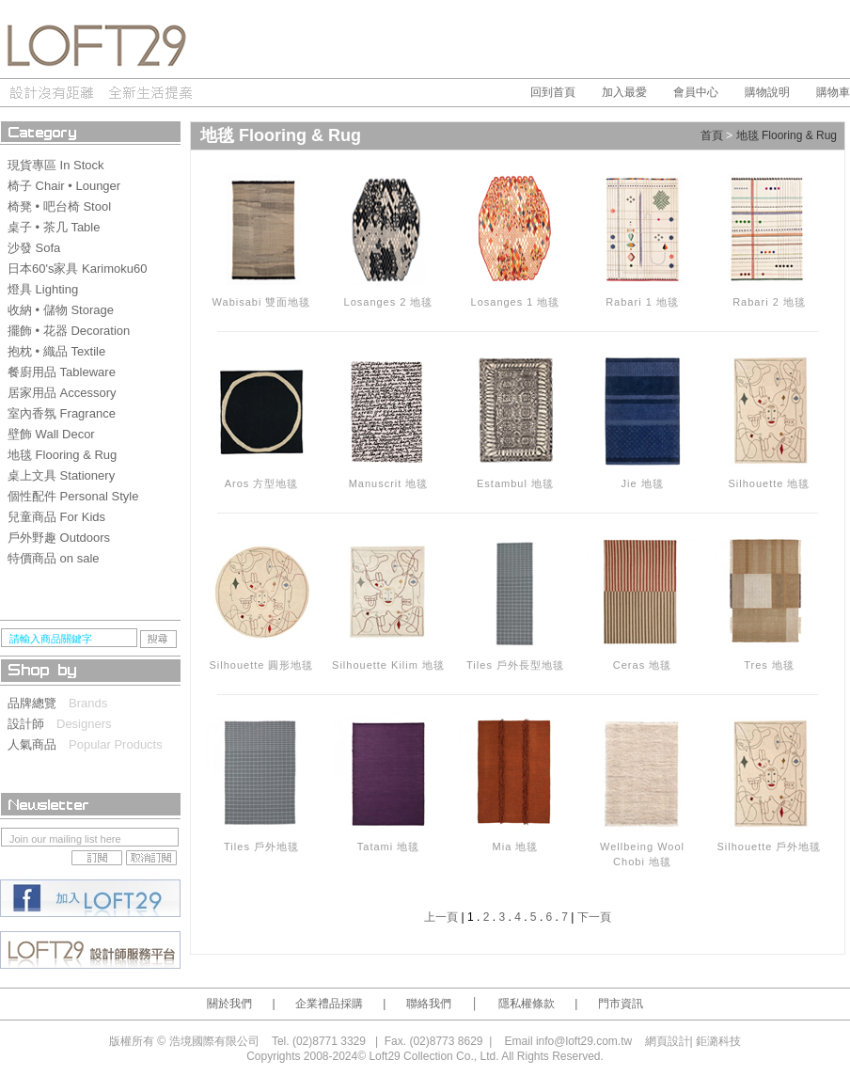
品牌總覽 (38, 703)
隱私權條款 (526, 1003)
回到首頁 (552, 92)
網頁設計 (667, 1041)
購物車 (833, 92)
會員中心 (695, 92)
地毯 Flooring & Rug (786, 136)
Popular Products (116, 744)
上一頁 (441, 917)
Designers (84, 724)
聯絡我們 (428, 1003)
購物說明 (767, 92)
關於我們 (229, 1003)
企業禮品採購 (329, 1003)
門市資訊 (620, 1003)
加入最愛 (624, 92)
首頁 (711, 136)
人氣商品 (38, 744)
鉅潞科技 (718, 1041)
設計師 (32, 724)
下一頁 (594, 917)
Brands (88, 703)
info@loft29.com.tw (584, 1041)
